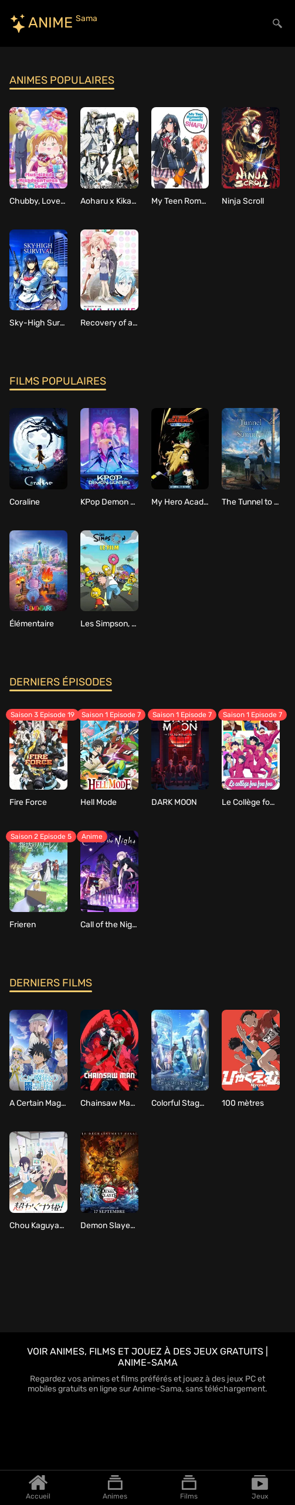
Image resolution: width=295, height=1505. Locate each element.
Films (188, 1487)
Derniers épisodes (60, 682)
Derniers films (50, 982)
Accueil (38, 1487)
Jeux (259, 1487)
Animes (115, 1487)
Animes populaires (61, 80)
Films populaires (57, 381)
